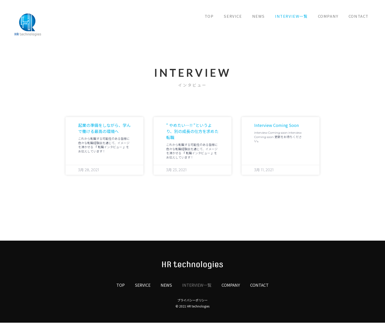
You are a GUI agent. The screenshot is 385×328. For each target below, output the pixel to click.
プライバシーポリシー (192, 300)
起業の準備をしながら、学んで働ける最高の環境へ (104, 128)
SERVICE (233, 16)
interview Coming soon (276, 125)
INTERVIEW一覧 (291, 16)
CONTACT (359, 16)
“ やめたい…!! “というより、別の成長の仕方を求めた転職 (192, 131)
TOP (209, 16)
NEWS (258, 16)
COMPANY (328, 16)
